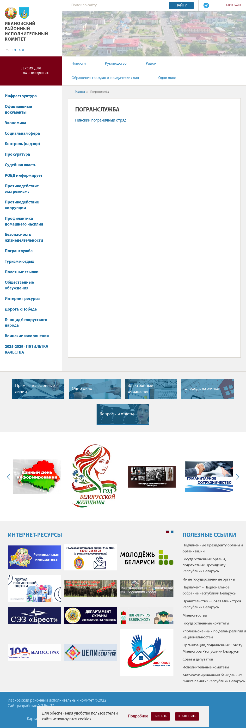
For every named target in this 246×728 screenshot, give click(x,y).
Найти (181, 5)
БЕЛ (21, 50)
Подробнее (138, 716)
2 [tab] (172, 532)
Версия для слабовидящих (35, 71)
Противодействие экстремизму (22, 189)
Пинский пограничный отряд (100, 120)
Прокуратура (17, 155)
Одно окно (167, 78)
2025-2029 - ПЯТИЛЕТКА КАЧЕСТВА (26, 350)
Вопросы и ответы (117, 414)
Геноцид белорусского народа (26, 323)
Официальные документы (18, 110)
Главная (80, 92)
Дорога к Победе (21, 309)
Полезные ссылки (21, 272)
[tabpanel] (90, 612)
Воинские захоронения (27, 336)
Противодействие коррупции (22, 205)
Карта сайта (233, 5)
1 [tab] (167, 532)
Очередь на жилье (201, 388)
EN (14, 50)
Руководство (116, 64)
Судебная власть (20, 165)
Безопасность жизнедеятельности (24, 238)
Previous (9, 476)
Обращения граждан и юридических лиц (105, 78)
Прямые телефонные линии (35, 389)
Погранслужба (19, 251)
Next (236, 476)
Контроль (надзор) (22, 144)
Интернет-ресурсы (22, 299)
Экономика (18, 123)
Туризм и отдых (19, 262)
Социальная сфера (24, 134)
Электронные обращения (140, 389)
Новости (79, 64)
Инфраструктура (23, 96)
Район (151, 64)
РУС (7, 50)
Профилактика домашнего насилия (24, 221)
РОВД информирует (24, 176)
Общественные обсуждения (19, 285)
